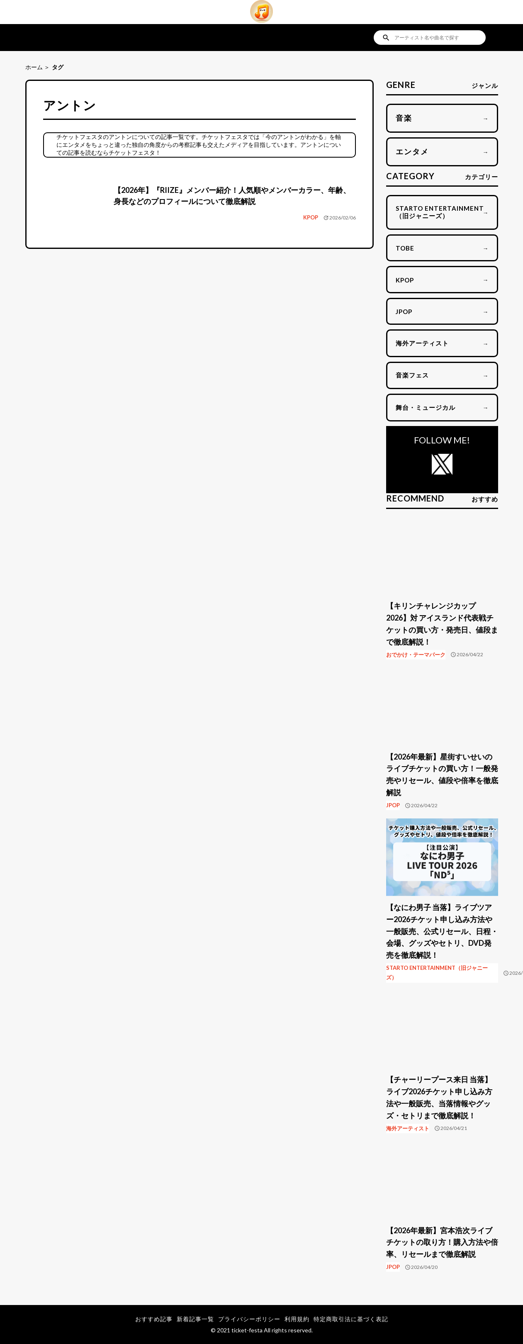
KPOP (310, 217)
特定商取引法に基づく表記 (351, 1318)
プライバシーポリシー (249, 1318)
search (386, 38)
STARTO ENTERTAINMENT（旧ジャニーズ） (437, 972)
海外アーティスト (407, 1128)
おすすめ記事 (154, 1318)
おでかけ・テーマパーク (415, 654)
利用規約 (297, 1318)
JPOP (393, 805)
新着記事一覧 (195, 1318)
